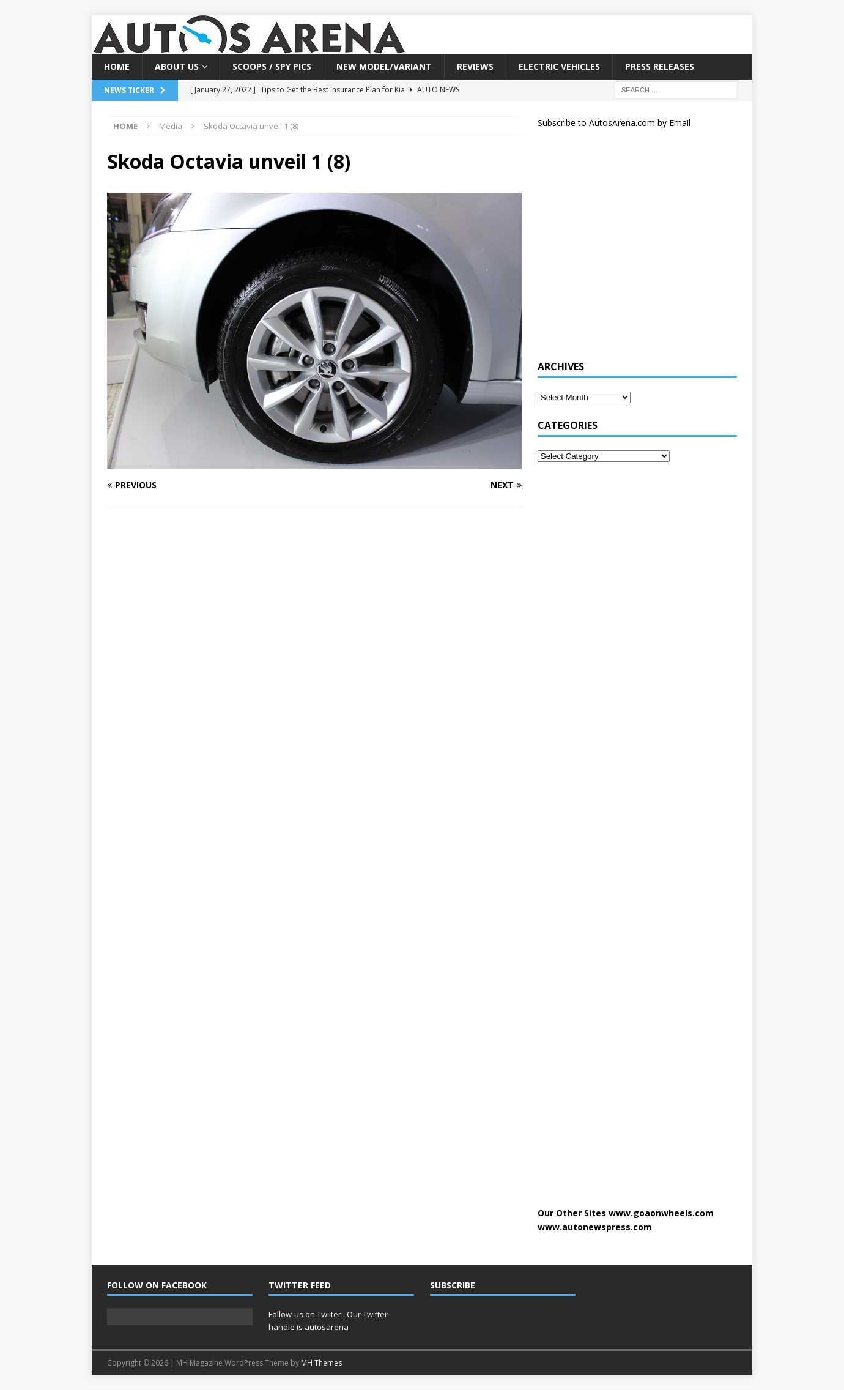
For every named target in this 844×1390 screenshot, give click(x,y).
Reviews (475, 66)
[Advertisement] (629, 249)
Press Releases (659, 66)
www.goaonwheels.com (661, 1213)
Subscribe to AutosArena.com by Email (614, 122)
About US (177, 66)
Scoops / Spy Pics (271, 66)
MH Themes (321, 1363)
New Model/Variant (384, 66)
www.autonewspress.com (595, 1227)
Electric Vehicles (559, 66)
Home (117, 66)
